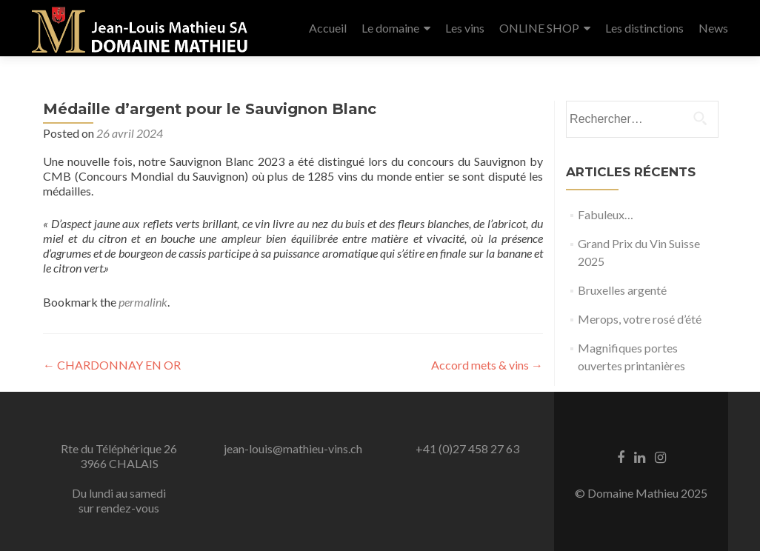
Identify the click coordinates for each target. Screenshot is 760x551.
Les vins (464, 28)
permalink (143, 302)
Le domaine (390, 28)
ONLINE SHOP (539, 28)
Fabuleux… (605, 214)
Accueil (328, 28)
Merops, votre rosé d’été (639, 319)
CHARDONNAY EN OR (112, 365)
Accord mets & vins (487, 365)
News (713, 28)
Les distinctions (644, 28)
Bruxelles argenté (622, 290)
